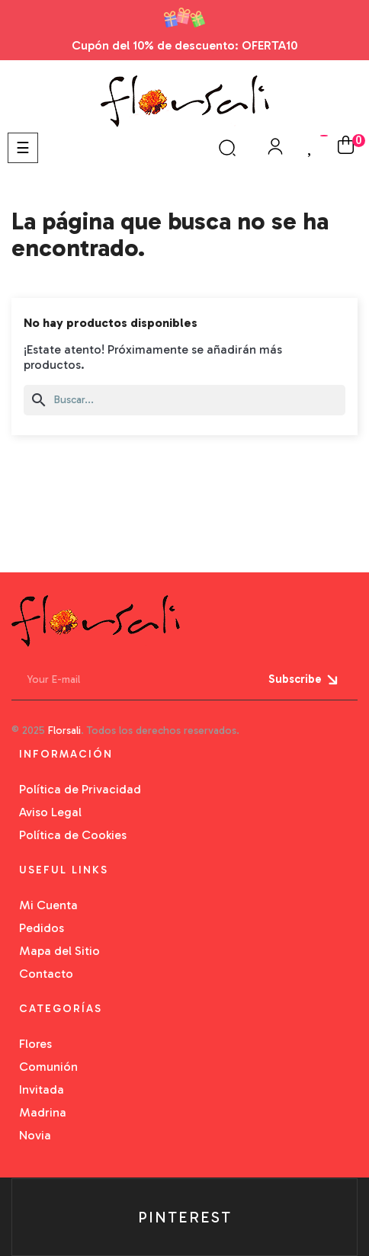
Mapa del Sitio (59, 951)
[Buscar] (184, 400)
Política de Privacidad (80, 789)
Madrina (42, 1112)
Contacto (46, 973)
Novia (35, 1135)
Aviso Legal (50, 812)
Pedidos (41, 928)
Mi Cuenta (48, 905)
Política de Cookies (73, 835)
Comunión (48, 1066)
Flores (35, 1044)
